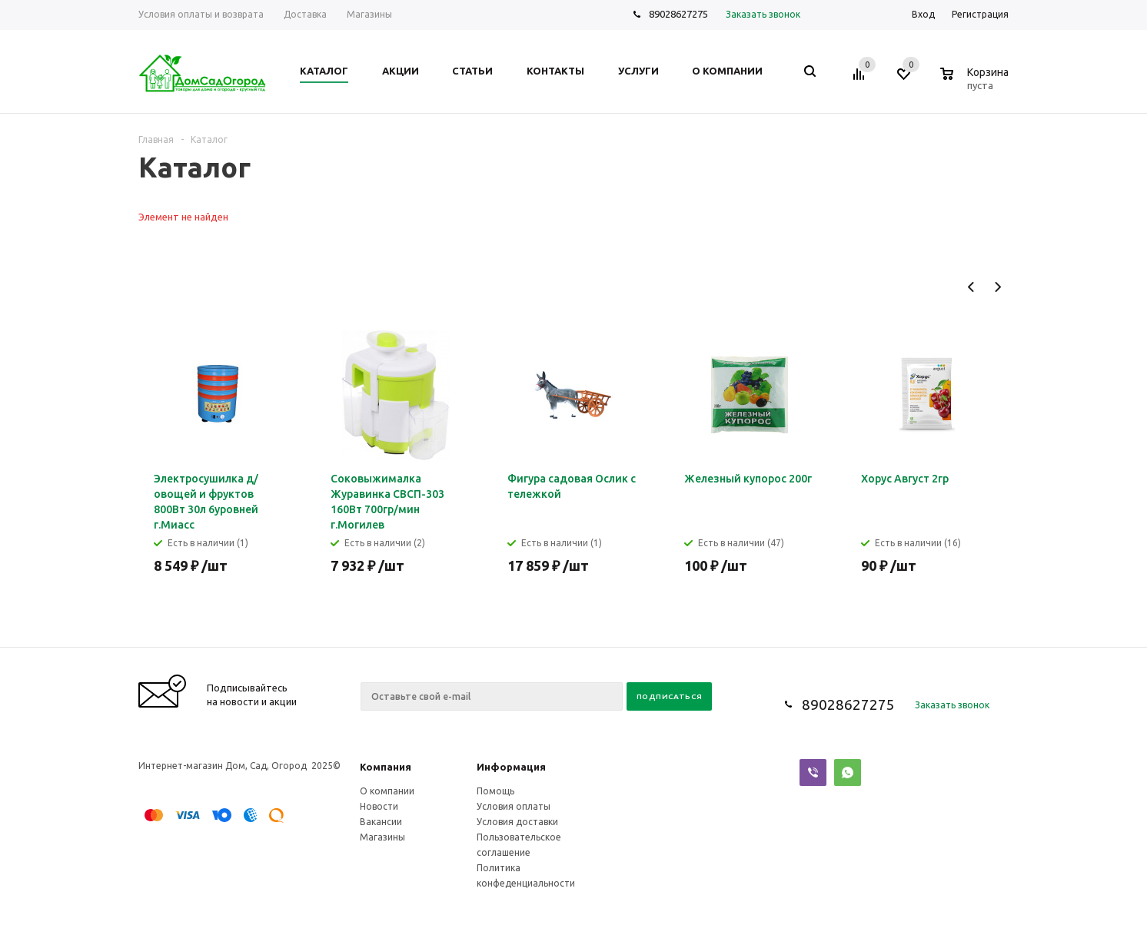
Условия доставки (517, 822)
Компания (385, 766)
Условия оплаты (513, 806)
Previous (971, 287)
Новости (379, 806)
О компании (387, 791)
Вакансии (381, 822)
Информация (511, 766)
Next (997, 287)
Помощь (495, 791)
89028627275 (678, 13)
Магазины (382, 837)
